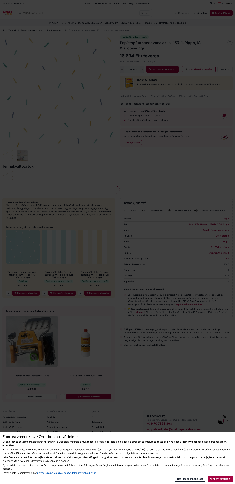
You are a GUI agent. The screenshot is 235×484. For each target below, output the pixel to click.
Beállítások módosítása (190, 478)
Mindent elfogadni (220, 478)
